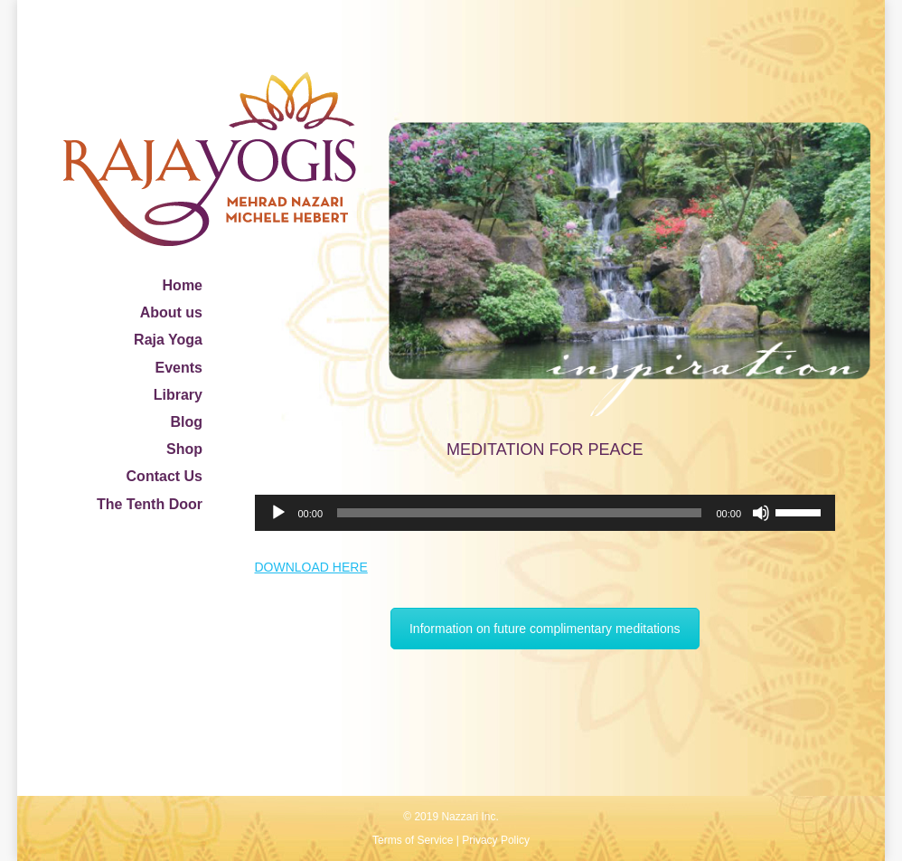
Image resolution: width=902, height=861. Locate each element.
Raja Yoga (168, 340)
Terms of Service (412, 840)
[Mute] (761, 513)
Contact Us (164, 476)
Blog (186, 422)
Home (182, 285)
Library (178, 395)
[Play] (278, 513)
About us (171, 312)
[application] (545, 513)
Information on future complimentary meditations (545, 628)
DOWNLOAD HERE (311, 567)
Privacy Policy (496, 840)
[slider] (519, 512)
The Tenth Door (149, 504)
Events (178, 368)
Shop (184, 449)
